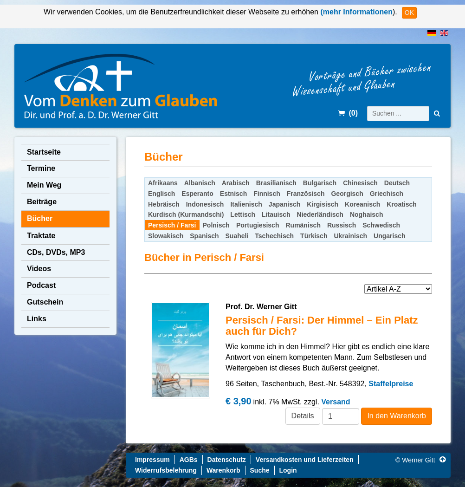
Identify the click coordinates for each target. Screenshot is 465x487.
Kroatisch (402, 204)
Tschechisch (274, 236)
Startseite (44, 152)
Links (36, 319)
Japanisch (284, 204)
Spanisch (204, 236)
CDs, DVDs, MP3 (56, 252)
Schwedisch (381, 225)
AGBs (189, 459)
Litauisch (276, 214)
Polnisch (216, 225)
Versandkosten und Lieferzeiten (305, 459)
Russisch (341, 225)
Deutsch (397, 183)
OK (409, 12)
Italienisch (246, 204)
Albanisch (199, 183)
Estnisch (233, 193)
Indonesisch (205, 204)
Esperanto (197, 193)
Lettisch (242, 214)
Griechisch (386, 193)
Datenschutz (226, 459)
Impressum (152, 459)
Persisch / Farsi (172, 225)
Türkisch (313, 236)
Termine (41, 168)
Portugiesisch (257, 225)
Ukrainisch (350, 236)
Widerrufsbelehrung (166, 470)
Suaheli (237, 236)
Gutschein (45, 302)
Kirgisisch (322, 204)
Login (288, 470)
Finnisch (266, 193)
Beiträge (42, 202)
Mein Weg (44, 185)
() (348, 113)
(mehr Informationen (355, 12)
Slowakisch (165, 236)
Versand (335, 402)
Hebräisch (164, 204)
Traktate (41, 236)
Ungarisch (389, 236)
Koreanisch (362, 204)
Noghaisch (366, 214)
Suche (260, 470)
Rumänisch (302, 225)
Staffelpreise (390, 384)
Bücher (39, 218)
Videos (39, 269)
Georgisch (347, 193)
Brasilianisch (276, 183)
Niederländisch (320, 214)
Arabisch (236, 183)
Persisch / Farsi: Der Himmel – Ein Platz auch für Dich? (322, 325)
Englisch (161, 193)
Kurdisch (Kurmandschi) (186, 214)
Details (302, 416)
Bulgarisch (319, 183)
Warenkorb (223, 470)
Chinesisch (360, 183)
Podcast (41, 285)
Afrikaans (163, 183)
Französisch (306, 193)
